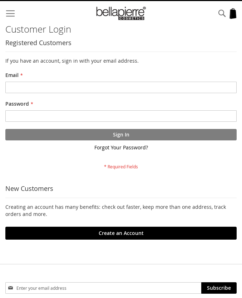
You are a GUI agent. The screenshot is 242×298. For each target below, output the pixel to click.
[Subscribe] (219, 288)
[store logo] (121, 13)
